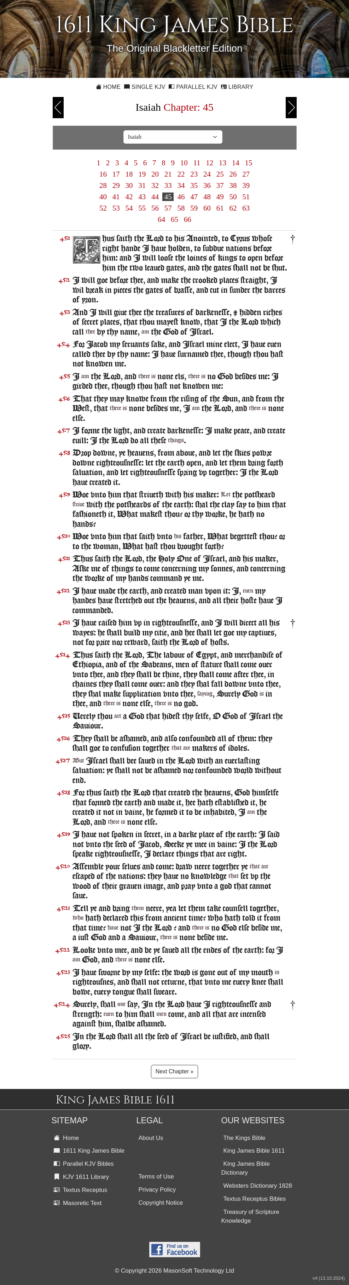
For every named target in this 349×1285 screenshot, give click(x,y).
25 (220, 174)
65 (174, 219)
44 (155, 197)
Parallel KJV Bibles (84, 1163)
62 (233, 208)
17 (116, 174)
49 (220, 197)
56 (155, 208)
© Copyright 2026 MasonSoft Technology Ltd (174, 1270)
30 (129, 185)
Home (108, 87)
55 (142, 208)
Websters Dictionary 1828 (257, 1185)
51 (246, 197)
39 (246, 185)
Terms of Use (156, 1176)
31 (142, 185)
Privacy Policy (157, 1189)
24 (207, 174)
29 (116, 185)
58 (181, 208)
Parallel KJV (193, 87)
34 (181, 185)
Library (237, 87)
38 (233, 185)
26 (233, 174)
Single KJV (144, 87)
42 (129, 197)
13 (222, 163)
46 (181, 197)
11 (196, 163)
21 (168, 174)
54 (129, 208)
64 (161, 219)
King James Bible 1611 (254, 1150)
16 (103, 174)
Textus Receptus (80, 1190)
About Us (151, 1138)
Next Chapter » (175, 1071)
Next (291, 107)
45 (168, 197)
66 (187, 219)
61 (220, 208)
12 (209, 163)
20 (155, 174)
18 (129, 174)
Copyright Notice (161, 1202)
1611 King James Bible (89, 1150)
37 (220, 185)
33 (168, 185)
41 (116, 197)
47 (194, 197)
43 (142, 197)
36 (207, 185)
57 (168, 208)
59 (194, 208)
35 (194, 185)
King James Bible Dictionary (245, 1168)
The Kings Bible (244, 1138)
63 (246, 208)
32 (155, 185)
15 (248, 163)
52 (103, 208)
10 (184, 163)
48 (207, 197)
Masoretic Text (78, 1203)
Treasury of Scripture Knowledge (250, 1216)
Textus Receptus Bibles (254, 1198)
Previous (58, 107)
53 (116, 208)
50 (233, 197)
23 (194, 174)
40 (103, 197)
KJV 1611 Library (81, 1177)
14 (236, 163)
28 (103, 185)
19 (142, 174)
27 (246, 174)
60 (207, 208)
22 (181, 174)
